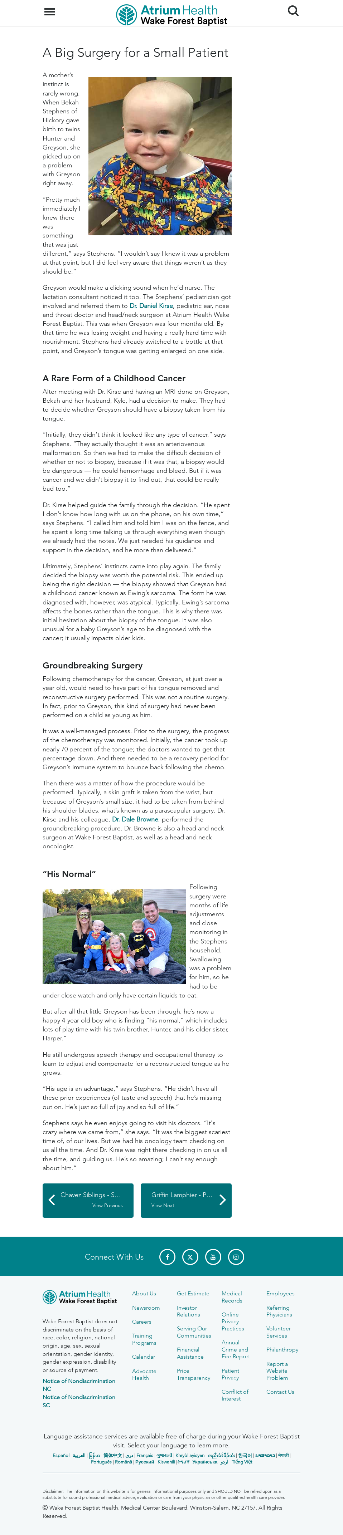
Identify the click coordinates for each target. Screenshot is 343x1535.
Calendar (143, 1356)
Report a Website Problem (277, 1370)
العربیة (79, 1455)
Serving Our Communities (194, 1332)
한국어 (245, 1455)
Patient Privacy (230, 1374)
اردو (224, 1462)
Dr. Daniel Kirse (151, 306)
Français (144, 1455)
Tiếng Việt (242, 1462)
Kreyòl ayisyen (189, 1455)
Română (123, 1462)
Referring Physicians (279, 1311)
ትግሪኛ (183, 1462)
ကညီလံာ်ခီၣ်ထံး (221, 1455)
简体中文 (112, 1455)
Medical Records (232, 1297)
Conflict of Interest (235, 1395)
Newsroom (146, 1307)
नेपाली (283, 1455)
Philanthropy (282, 1349)
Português (101, 1462)
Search (290, 8)
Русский (144, 1462)
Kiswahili (166, 1462)
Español (61, 1455)
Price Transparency (193, 1374)
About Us (144, 1293)
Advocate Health (144, 1374)
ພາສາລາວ (265, 1455)
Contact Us (280, 1391)
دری (129, 1455)
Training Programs (144, 1339)
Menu (51, 8)
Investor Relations (188, 1311)
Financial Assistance (190, 1353)
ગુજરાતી (164, 1455)
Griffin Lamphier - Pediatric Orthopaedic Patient (191, 1200)
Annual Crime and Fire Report (236, 1349)
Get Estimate (193, 1293)
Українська (205, 1462)
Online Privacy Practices (233, 1321)
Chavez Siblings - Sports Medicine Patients (97, 1200)
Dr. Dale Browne (135, 819)
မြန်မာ (94, 1455)
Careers (141, 1321)
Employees (280, 1293)
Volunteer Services (278, 1332)
